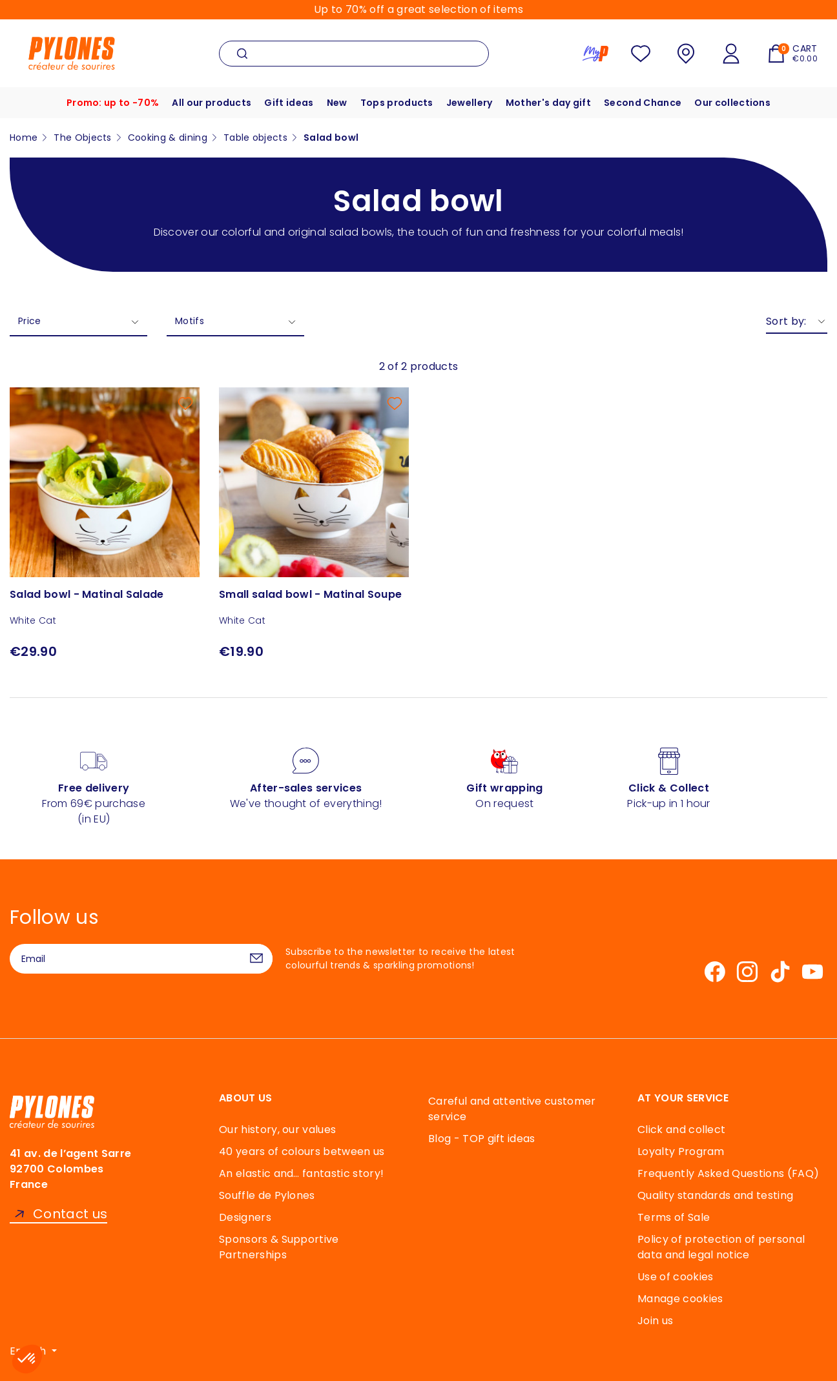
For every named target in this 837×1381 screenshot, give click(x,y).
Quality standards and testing (715, 1195)
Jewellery (469, 102)
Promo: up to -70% (113, 102)
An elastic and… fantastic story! (301, 1173)
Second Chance (642, 102)
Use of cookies (675, 1276)
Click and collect (681, 1129)
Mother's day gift (548, 102)
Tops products (396, 102)
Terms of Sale (673, 1217)
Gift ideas (288, 102)
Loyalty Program (681, 1151)
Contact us (70, 1214)
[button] (27, 1359)
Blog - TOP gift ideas (481, 1138)
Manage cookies (680, 1298)
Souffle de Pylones (267, 1195)
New (337, 102)
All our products (211, 102)
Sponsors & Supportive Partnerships (279, 1247)
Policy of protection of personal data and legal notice (721, 1247)
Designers (245, 1217)
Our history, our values (277, 1129)
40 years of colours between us (302, 1151)
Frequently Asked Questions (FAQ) (728, 1173)
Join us (655, 1320)
